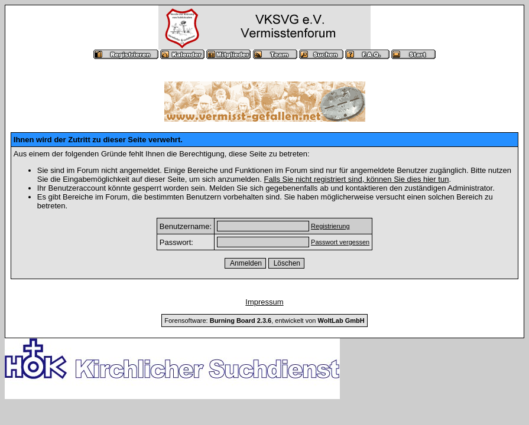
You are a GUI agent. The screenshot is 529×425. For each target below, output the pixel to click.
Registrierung (330, 226)
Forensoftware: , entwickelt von (264, 320)
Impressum (264, 302)
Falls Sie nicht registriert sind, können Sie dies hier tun (356, 179)
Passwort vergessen (340, 242)
